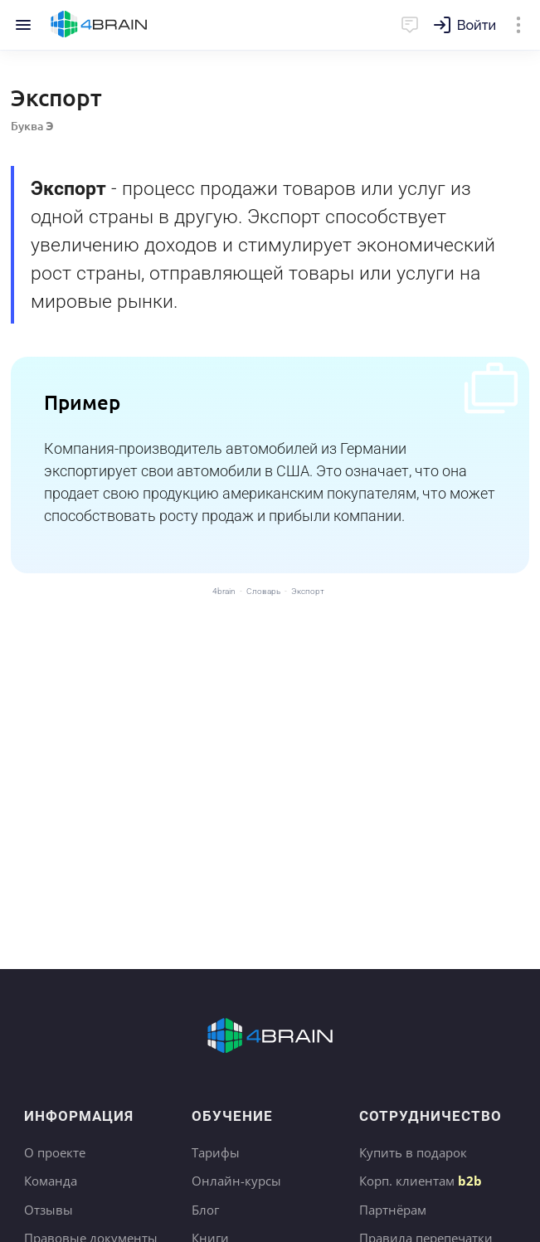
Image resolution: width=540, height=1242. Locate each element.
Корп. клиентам (420, 1180)
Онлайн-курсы (236, 1180)
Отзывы (48, 1209)
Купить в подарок (413, 1152)
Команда (50, 1180)
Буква (32, 126)
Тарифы (216, 1152)
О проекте (54, 1152)
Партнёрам (392, 1209)
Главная (99, 25)
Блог (205, 1209)
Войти (476, 25)
